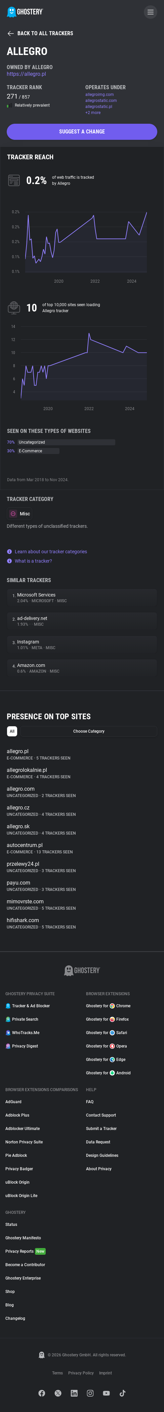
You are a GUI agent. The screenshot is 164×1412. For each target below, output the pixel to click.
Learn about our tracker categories (47, 551)
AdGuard (13, 1101)
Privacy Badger (19, 1169)
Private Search (21, 1019)
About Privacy (99, 1169)
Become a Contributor (25, 1264)
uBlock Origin (17, 1182)
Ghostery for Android (108, 1073)
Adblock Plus (17, 1115)
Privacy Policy (81, 1373)
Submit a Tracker (101, 1128)
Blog (9, 1305)
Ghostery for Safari (106, 1032)
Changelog (15, 1318)
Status (11, 1224)
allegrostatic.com (101, 100)
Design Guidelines (102, 1155)
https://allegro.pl (26, 74)
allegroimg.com (99, 94)
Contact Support (101, 1115)
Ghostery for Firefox (107, 1019)
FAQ (89, 1101)
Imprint (105, 1373)
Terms (57, 1373)
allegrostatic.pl (98, 106)
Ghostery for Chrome (108, 1006)
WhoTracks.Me (22, 1032)
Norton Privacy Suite (24, 1142)
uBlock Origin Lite (21, 1195)
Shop (10, 1291)
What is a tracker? (29, 561)
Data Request (98, 1142)
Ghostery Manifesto (23, 1238)
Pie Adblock (16, 1155)
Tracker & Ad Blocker (27, 1006)
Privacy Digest (21, 1046)
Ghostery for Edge (105, 1059)
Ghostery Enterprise (23, 1278)
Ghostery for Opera (106, 1046)
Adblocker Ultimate (22, 1128)
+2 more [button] (92, 112)
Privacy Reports (25, 1251)
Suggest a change (82, 131)
